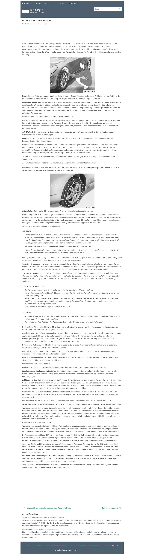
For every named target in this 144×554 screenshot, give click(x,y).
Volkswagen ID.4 (95, 546)
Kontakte (46, 546)
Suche (70, 546)
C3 (46, 3)
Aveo (38, 3)
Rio (54, 3)
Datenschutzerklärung (59, 546)
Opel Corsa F (73, 3)
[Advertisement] (72, 34)
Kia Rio (24, 24)
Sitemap (38, 546)
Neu (27, 546)
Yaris (61, 3)
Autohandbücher (27, 3)
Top (32, 546)
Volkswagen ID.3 (81, 546)
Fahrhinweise (32, 24)
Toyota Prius (107, 546)
